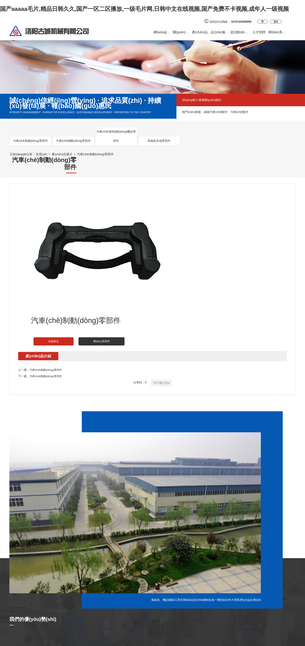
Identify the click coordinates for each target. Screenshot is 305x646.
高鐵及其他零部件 (123, 140)
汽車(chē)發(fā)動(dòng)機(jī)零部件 (91, 136)
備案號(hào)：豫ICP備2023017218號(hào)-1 (210, 641)
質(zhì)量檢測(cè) (118, 606)
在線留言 (176, 209)
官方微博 (161, 599)
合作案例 (64, 612)
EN (276, 21)
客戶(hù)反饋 (66, 599)
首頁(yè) (41, 154)
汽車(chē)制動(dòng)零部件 (25, 136)
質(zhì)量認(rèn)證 (118, 599)
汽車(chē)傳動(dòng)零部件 (58, 136)
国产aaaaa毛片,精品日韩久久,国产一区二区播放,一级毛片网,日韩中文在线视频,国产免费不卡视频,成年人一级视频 (144, 9)
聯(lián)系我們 (208, 209)
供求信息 (64, 606)
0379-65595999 (242, 21)
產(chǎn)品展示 (61, 154)
